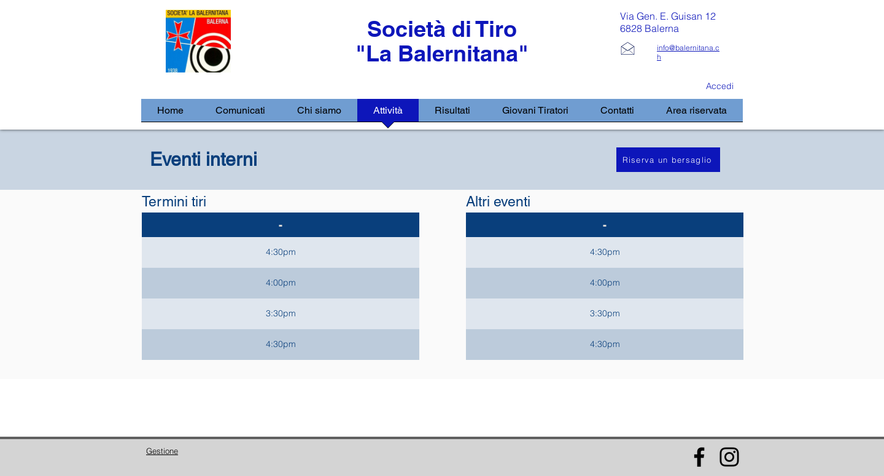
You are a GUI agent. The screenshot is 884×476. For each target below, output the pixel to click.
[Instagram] (729, 457)
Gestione (162, 451)
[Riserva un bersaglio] (668, 159)
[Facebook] (699, 457)
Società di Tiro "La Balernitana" (442, 40)
